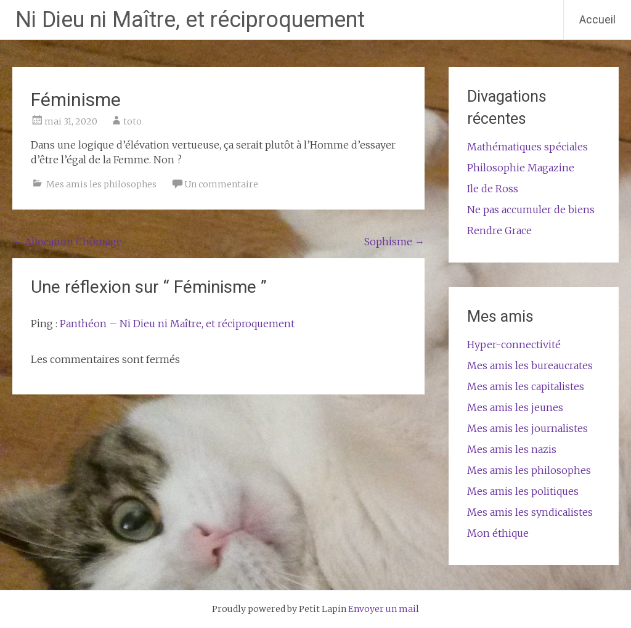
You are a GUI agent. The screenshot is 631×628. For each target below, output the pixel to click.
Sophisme (394, 241)
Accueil (597, 19)
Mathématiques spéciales (527, 147)
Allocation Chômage (67, 241)
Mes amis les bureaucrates (530, 365)
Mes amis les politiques (523, 491)
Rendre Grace (499, 230)
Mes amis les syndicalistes (530, 512)
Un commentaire (221, 184)
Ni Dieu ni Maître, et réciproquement (190, 20)
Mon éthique (498, 533)
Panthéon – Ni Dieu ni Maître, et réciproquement (177, 323)
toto (132, 121)
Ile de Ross (492, 188)
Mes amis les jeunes (515, 407)
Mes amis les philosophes (101, 184)
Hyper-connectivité (514, 344)
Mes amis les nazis (511, 449)
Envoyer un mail (383, 608)
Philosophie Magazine (520, 167)
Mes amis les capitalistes (525, 386)
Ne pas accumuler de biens (531, 209)
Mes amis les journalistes (527, 428)
